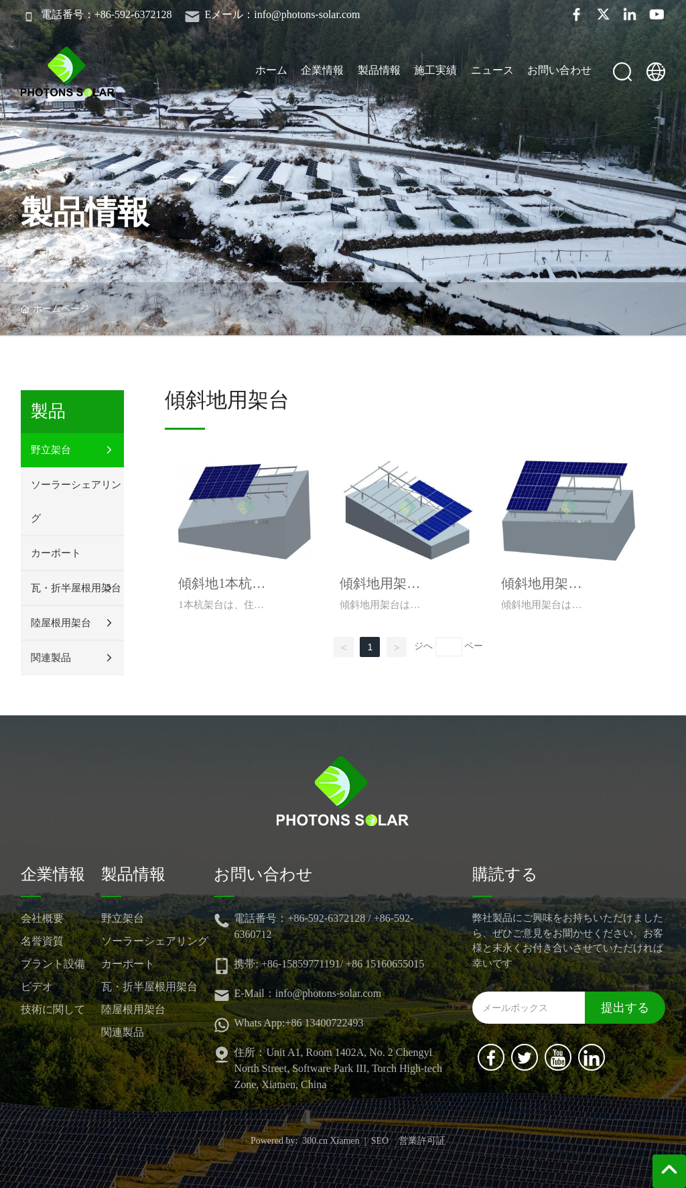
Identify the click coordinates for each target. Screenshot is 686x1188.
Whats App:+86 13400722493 (298, 1022)
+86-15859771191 (300, 963)
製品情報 (85, 212)
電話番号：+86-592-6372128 (106, 14)
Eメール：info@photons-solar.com (282, 14)
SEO (380, 1141)
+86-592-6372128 (326, 918)
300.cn (315, 1141)
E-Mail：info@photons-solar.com (307, 993)
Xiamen (345, 1141)
